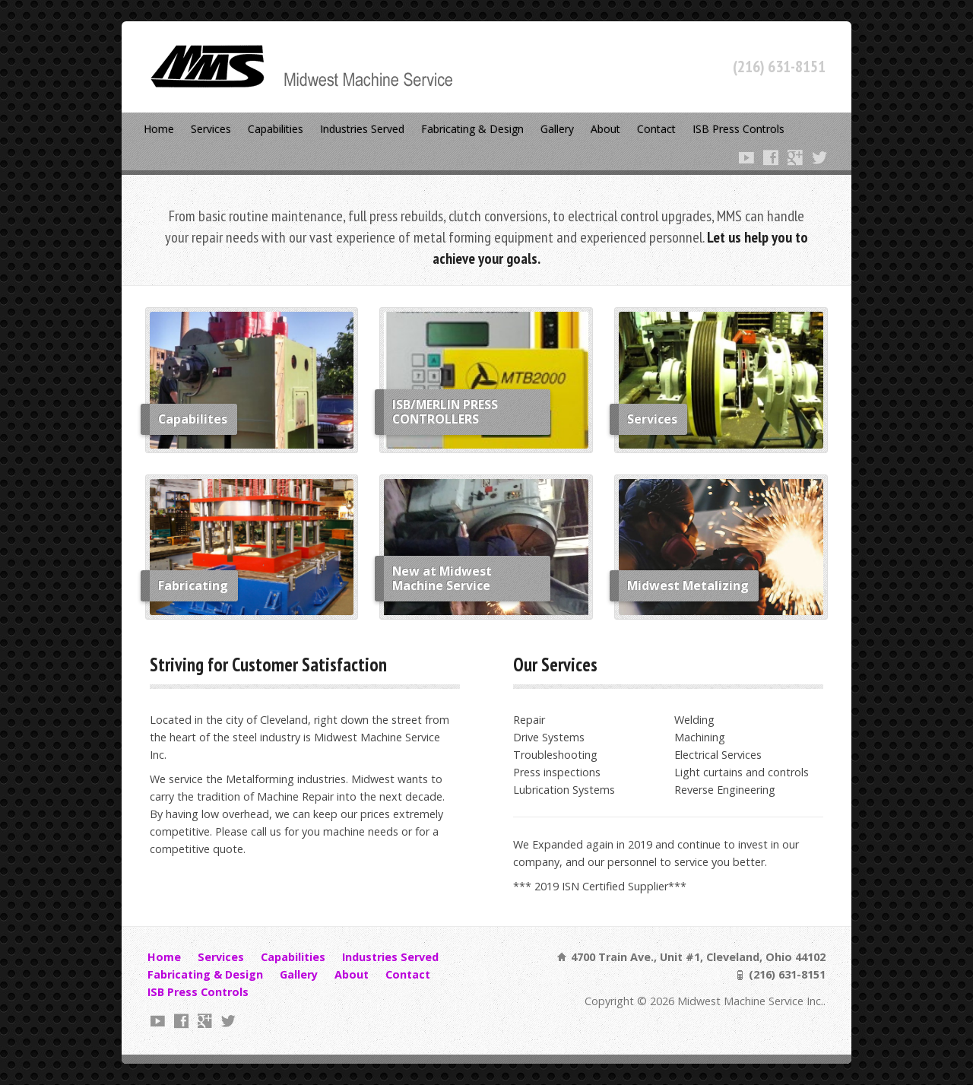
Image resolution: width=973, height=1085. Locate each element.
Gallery (557, 129)
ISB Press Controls (738, 129)
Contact (656, 129)
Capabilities (275, 129)
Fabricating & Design (472, 129)
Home (159, 129)
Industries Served (362, 129)
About (605, 129)
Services (211, 129)
